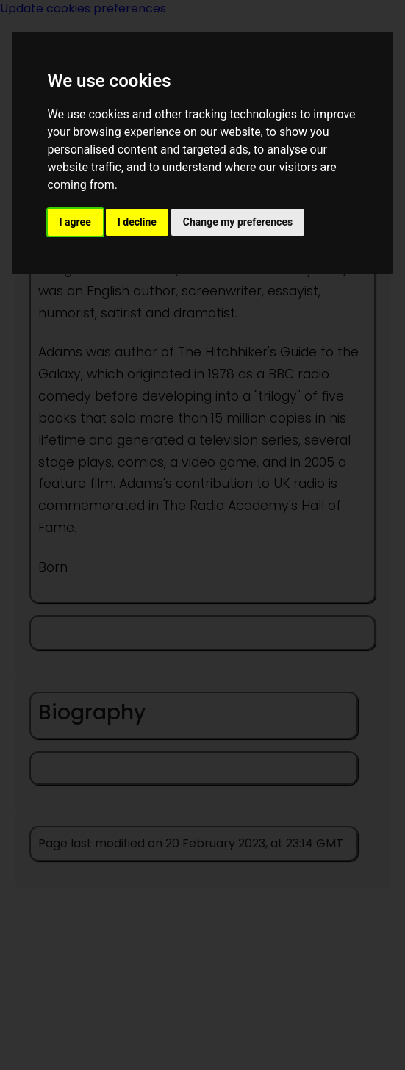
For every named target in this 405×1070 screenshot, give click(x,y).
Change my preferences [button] (238, 222)
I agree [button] (75, 222)
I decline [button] (137, 222)
